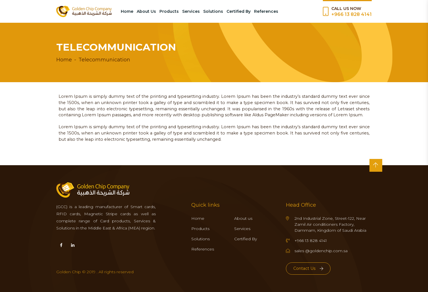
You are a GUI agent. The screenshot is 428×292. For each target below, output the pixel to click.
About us (243, 218)
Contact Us (308, 268)
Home (127, 11)
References (266, 11)
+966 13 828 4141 (351, 14)
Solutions (213, 11)
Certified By (239, 11)
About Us (146, 11)
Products (169, 11)
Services (191, 11)
